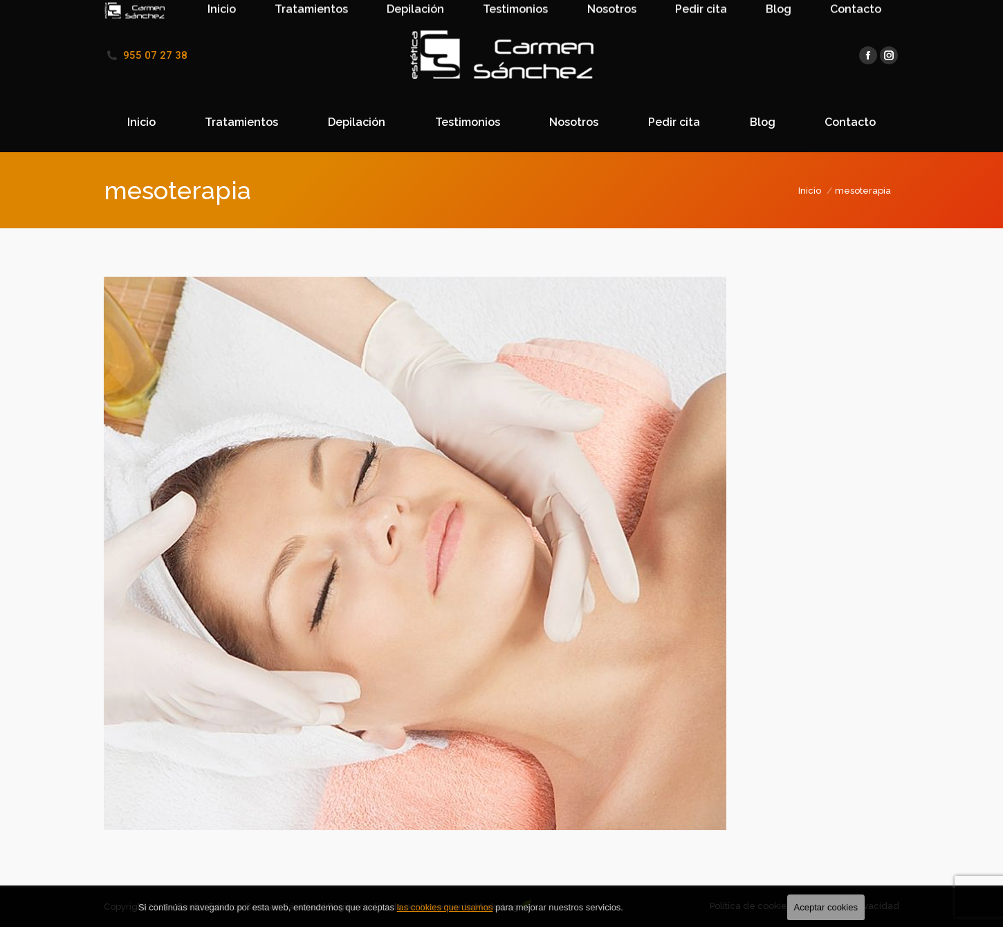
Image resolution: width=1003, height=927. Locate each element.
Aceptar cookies (826, 907)
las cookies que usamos (445, 907)
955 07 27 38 (155, 55)
